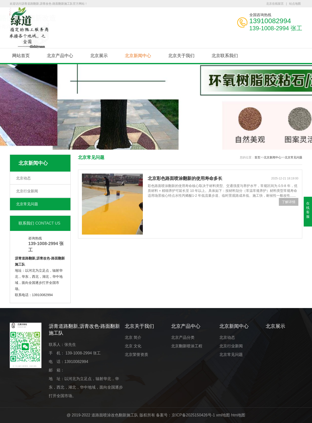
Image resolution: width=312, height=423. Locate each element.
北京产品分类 (183, 337)
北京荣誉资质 (136, 354)
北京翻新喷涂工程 (186, 346)
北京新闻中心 (138, 55)
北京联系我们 (225, 55)
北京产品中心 (60, 55)
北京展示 (99, 55)
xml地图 (223, 415)
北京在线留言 (275, 3)
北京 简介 (133, 337)
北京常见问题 (27, 204)
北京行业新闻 (27, 191)
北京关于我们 (181, 55)
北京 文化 (133, 346)
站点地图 (295, 3)
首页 (257, 157)
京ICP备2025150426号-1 (193, 415)
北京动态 (23, 178)
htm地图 (238, 415)
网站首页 (21, 55)
